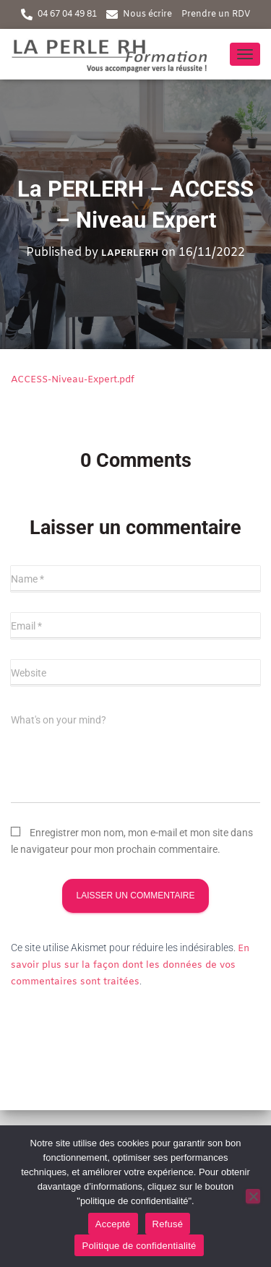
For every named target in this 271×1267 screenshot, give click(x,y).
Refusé (168, 1224)
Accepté (113, 1224)
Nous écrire (147, 14)
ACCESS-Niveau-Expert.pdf (72, 380)
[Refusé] (253, 1196)
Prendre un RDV (215, 14)
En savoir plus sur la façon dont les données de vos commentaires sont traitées (130, 965)
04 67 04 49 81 (67, 14)
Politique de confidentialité (139, 1245)
